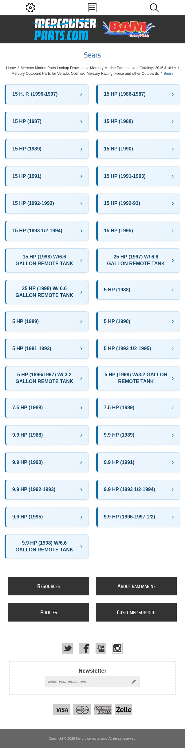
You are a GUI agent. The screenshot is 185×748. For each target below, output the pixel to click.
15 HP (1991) (26, 176)
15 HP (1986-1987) (125, 94)
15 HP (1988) (118, 121)
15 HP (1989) (26, 148)
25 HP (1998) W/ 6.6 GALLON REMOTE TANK (44, 292)
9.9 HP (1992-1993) (33, 489)
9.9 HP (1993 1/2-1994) (129, 489)
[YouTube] (101, 648)
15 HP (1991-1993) (125, 176)
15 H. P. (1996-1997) (34, 94)
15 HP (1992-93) (122, 203)
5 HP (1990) (117, 321)
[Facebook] (84, 648)
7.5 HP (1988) (27, 407)
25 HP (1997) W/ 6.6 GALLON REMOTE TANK (136, 260)
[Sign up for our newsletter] (87, 681)
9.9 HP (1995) (27, 516)
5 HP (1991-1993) (31, 348)
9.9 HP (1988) (27, 435)
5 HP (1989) (25, 321)
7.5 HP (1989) (119, 407)
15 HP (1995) (118, 230)
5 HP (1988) (117, 289)
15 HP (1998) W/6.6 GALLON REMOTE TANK (44, 260)
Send (133, 681)
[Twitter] (68, 648)
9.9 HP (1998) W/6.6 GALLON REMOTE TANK (44, 546)
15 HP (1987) (26, 121)
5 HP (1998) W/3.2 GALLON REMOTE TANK (135, 378)
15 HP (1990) (118, 148)
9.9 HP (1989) (119, 435)
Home (11, 68)
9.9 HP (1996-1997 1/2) (129, 516)
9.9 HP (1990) (27, 462)
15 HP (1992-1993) (33, 203)
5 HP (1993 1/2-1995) (127, 348)
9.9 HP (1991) (119, 462)
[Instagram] (117, 648)
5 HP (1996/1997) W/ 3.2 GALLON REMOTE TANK (44, 378)
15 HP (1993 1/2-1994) (37, 230)
